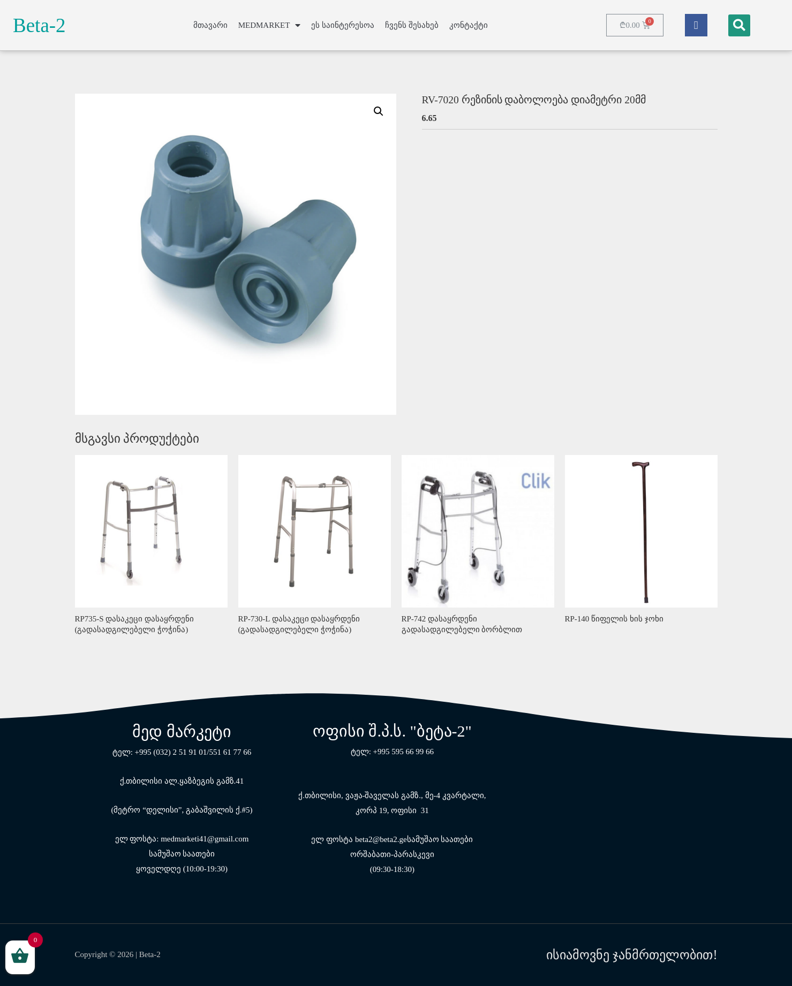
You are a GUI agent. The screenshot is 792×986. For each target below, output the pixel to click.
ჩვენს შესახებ (412, 25)
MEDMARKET (269, 25)
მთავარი (210, 25)
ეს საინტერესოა (342, 25)
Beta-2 (39, 25)
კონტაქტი (468, 25)
